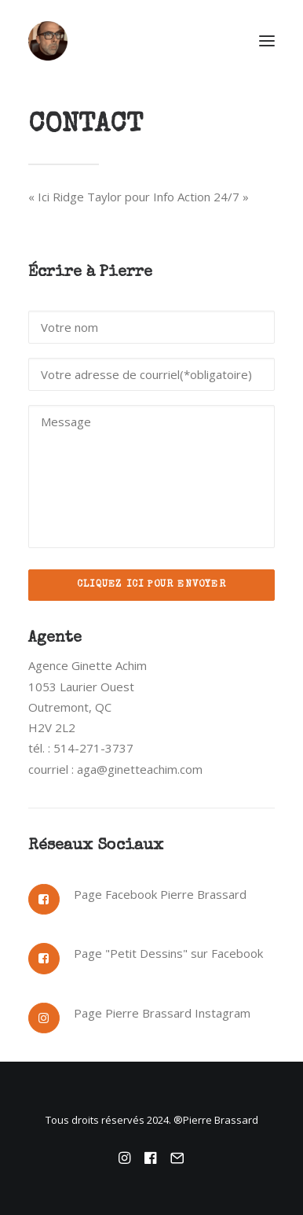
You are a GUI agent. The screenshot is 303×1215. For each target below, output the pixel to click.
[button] (267, 41)
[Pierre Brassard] (151, 41)
